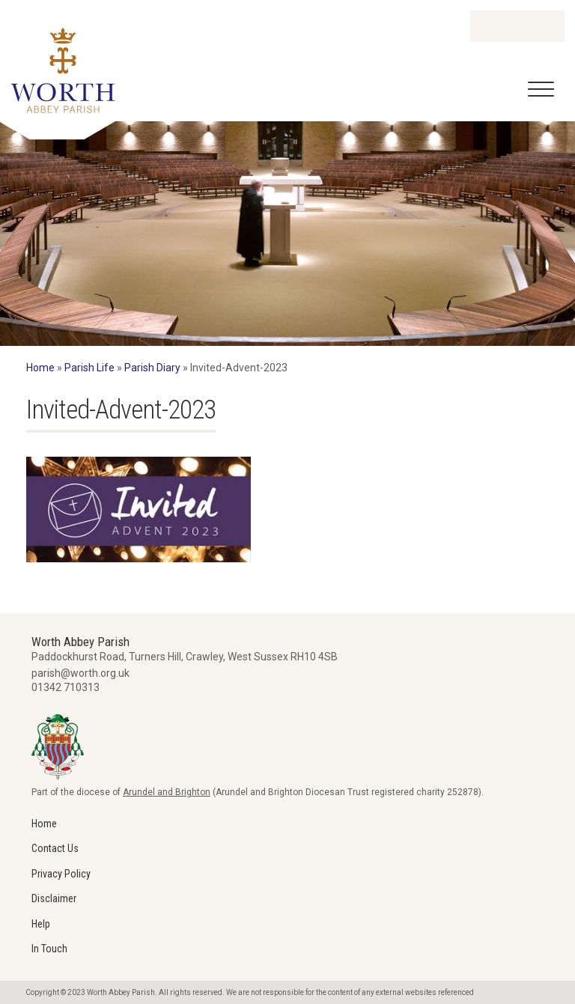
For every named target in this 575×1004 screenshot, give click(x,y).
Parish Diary (152, 368)
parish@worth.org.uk (80, 673)
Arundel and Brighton (166, 792)
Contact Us (55, 848)
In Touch (49, 949)
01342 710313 (65, 687)
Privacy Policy (61, 874)
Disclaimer (53, 898)
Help (40, 924)
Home (40, 368)
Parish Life (89, 368)
